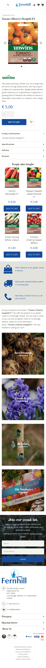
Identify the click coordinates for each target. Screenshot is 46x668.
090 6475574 (20, 298)
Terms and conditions (23, 652)
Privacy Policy (23, 654)
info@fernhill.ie (14, 609)
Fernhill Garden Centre (15, 588)
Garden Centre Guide (23, 659)
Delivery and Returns (23, 649)
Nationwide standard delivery (26, 281)
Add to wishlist (18, 170)
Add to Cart (12, 208)
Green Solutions (23, 657)
